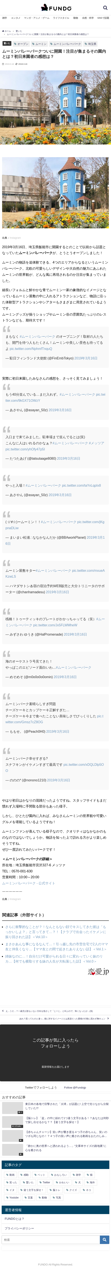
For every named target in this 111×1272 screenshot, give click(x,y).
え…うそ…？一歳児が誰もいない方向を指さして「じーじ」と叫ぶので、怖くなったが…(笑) (49, 1011)
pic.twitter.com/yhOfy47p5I (25, 449)
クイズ (73, 1190)
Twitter (46, 1182)
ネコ (88, 1190)
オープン (22, 44)
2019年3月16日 (86, 358)
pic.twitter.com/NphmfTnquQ (31, 348)
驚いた (7, 43)
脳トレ (56, 1190)
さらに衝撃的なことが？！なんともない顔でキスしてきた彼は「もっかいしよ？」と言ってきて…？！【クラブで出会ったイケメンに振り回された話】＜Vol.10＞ (55, 932)
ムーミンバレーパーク (67, 44)
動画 (12, 1175)
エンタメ (15, 18)
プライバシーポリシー (19, 1228)
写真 (58, 1197)
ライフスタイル (61, 18)
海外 (92, 1182)
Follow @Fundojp (75, 1087)
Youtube (14, 1197)
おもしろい (60, 1175)
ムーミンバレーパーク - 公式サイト (28, 883)
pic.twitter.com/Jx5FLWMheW (55, 625)
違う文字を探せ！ (34, 1190)
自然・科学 (88, 18)
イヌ (12, 1190)
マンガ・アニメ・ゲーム (36, 18)
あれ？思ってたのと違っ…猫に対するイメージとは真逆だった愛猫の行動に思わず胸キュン (62, 1019)
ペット (41, 1175)
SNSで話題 (103, 18)
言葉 (30, 1197)
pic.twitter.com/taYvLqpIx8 (81, 485)
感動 (26, 1175)
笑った (13, 1182)
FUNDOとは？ (14, 1218)
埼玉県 (92, 44)
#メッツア (96, 443)
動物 (75, 18)
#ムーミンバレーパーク (37, 336)
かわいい (64, 1182)
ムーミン (41, 44)
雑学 (4, 18)
